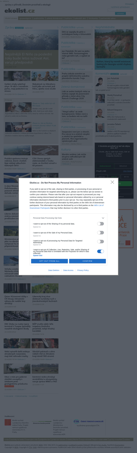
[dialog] (68, 226)
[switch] (100, 223)
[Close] (113, 183)
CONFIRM (87, 261)
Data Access (68, 270)
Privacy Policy (83, 270)
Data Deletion (53, 270)
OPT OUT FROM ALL (49, 261)
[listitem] (68, 218)
